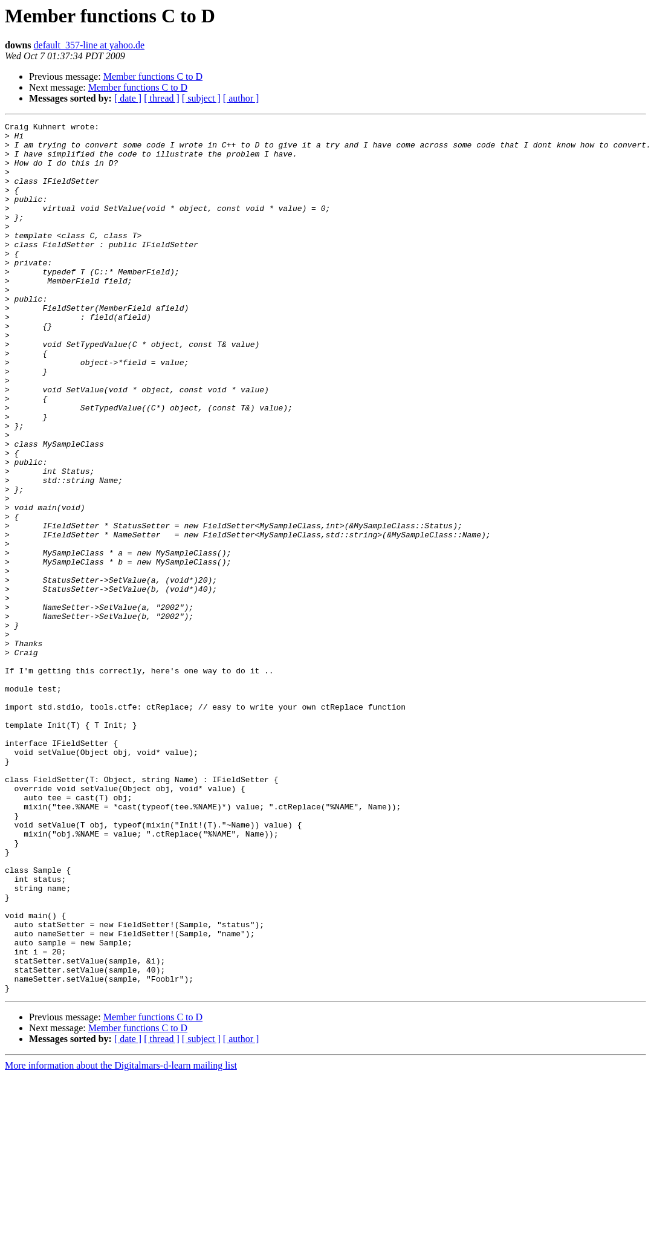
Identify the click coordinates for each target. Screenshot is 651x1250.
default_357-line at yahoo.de (89, 45)
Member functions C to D (152, 76)
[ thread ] (162, 98)
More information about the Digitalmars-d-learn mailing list (121, 1239)
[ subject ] (201, 98)
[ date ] (127, 98)
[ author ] (241, 98)
